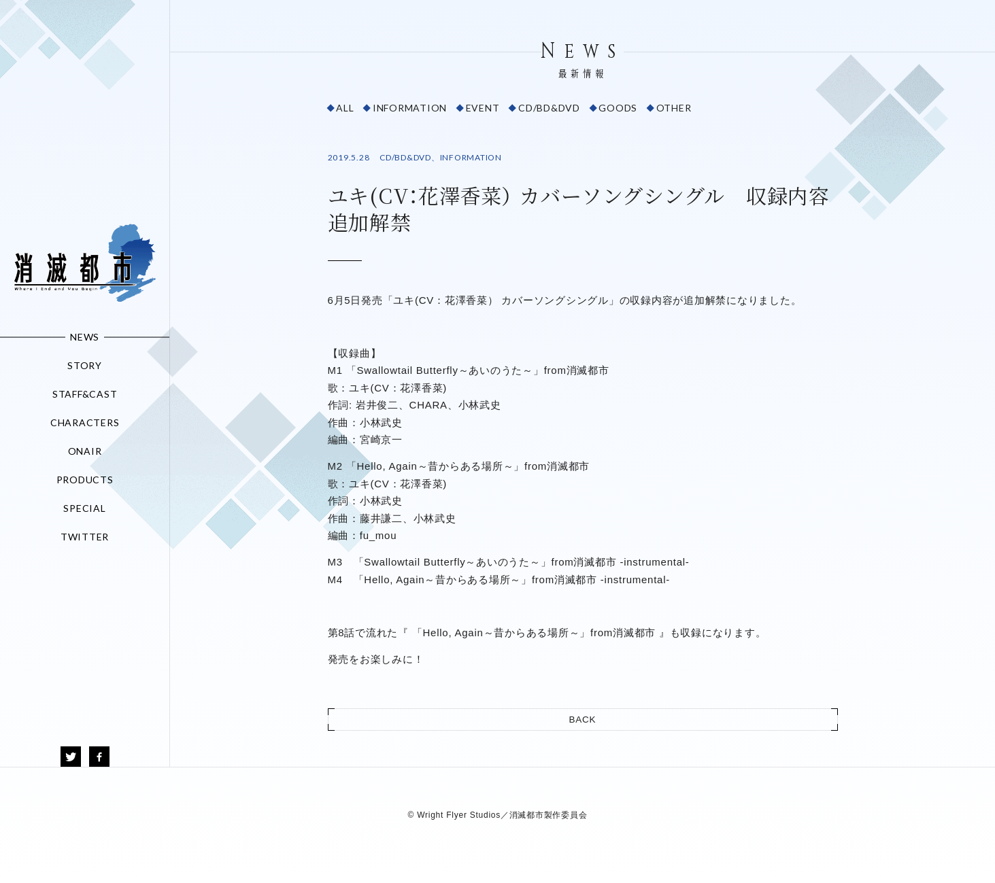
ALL (345, 108)
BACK (582, 719)
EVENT (483, 108)
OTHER (674, 108)
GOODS (617, 108)
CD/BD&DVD (549, 108)
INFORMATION (410, 108)
